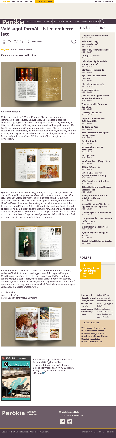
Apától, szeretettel (91, 339)
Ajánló (6, 50)
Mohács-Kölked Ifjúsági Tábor (96, 161)
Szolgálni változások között (95, 35)
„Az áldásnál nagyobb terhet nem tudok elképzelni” (95, 97)
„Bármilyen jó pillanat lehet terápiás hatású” (95, 62)
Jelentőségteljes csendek (93, 70)
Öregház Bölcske (90, 141)
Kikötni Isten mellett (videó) (95, 226)
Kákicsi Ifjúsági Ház (91, 167)
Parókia (13, 21)
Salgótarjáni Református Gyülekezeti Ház (93, 120)
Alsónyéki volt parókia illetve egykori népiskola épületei (95, 205)
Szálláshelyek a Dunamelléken (96, 212)
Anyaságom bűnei (90, 90)
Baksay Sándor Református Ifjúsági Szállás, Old (95, 197)
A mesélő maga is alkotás (94, 333)
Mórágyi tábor (88, 155)
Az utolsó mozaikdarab (93, 330)
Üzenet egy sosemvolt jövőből (96, 49)
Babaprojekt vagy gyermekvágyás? (90, 42)
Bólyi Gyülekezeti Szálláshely (95, 181)
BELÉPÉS (98, 1)
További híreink (93, 28)
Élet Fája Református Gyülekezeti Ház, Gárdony (94, 174)
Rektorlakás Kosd (90, 127)
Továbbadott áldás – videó (95, 328)
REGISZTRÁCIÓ (108, 1)
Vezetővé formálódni (92, 341)
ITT (43, 373)
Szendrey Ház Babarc (92, 112)
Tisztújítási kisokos (91, 55)
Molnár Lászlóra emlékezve (95, 336)
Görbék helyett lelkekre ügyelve (97, 241)
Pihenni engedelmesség (93, 84)
